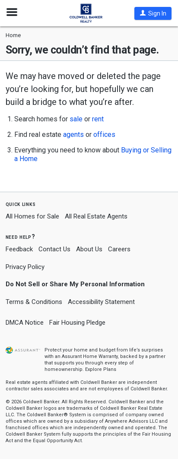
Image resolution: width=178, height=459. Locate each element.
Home (13, 35)
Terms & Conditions (34, 302)
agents (73, 134)
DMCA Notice (25, 322)
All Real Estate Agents (96, 216)
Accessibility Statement (101, 302)
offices (104, 134)
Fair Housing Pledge (77, 322)
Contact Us (54, 249)
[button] (153, 13)
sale (76, 119)
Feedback (19, 249)
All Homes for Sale (32, 216)
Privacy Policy (25, 267)
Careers (119, 249)
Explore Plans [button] (100, 369)
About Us (89, 249)
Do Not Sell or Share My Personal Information (75, 284)
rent (98, 119)
